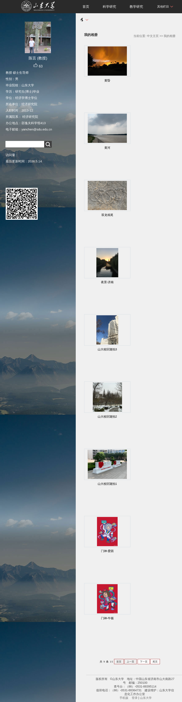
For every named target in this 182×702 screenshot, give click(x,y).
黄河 (107, 147)
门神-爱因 (107, 551)
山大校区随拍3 (107, 349)
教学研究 (136, 6)
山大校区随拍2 (107, 416)
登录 (135, 697)
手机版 (124, 697)
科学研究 (109, 6)
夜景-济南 (107, 282)
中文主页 (153, 36)
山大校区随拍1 (107, 483)
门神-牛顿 (107, 618)
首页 (85, 6)
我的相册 (169, 36)
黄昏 (107, 80)
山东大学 (146, 697)
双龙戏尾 (107, 215)
